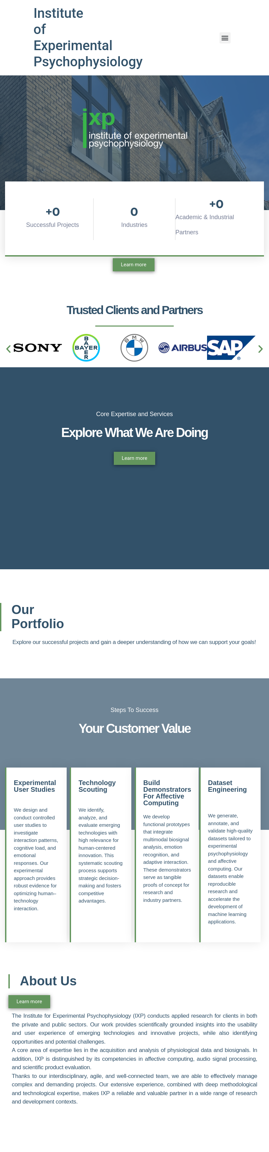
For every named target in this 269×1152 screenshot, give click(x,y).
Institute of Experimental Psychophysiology (88, 37)
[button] (8, 349)
